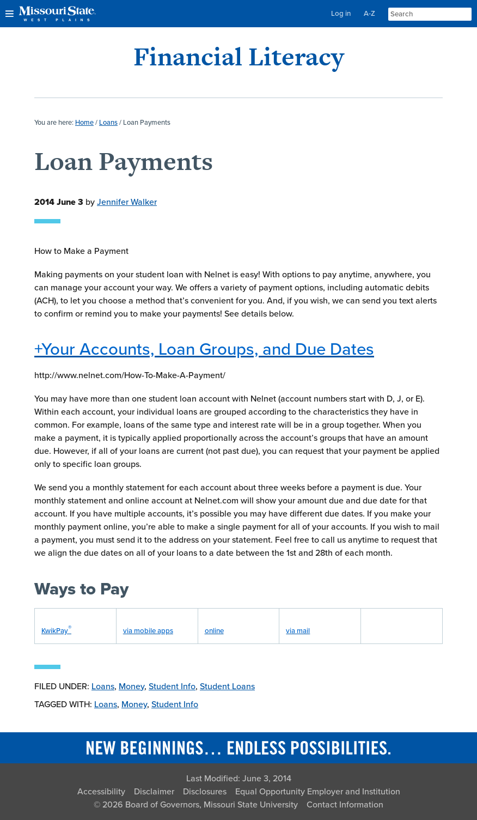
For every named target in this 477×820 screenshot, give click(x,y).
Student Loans (227, 686)
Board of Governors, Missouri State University (211, 804)
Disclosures (205, 791)
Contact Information (345, 804)
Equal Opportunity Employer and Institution (317, 791)
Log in (341, 13)
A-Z (369, 13)
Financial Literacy (238, 56)
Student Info (172, 686)
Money (131, 686)
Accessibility (101, 791)
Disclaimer (154, 791)
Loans (102, 686)
